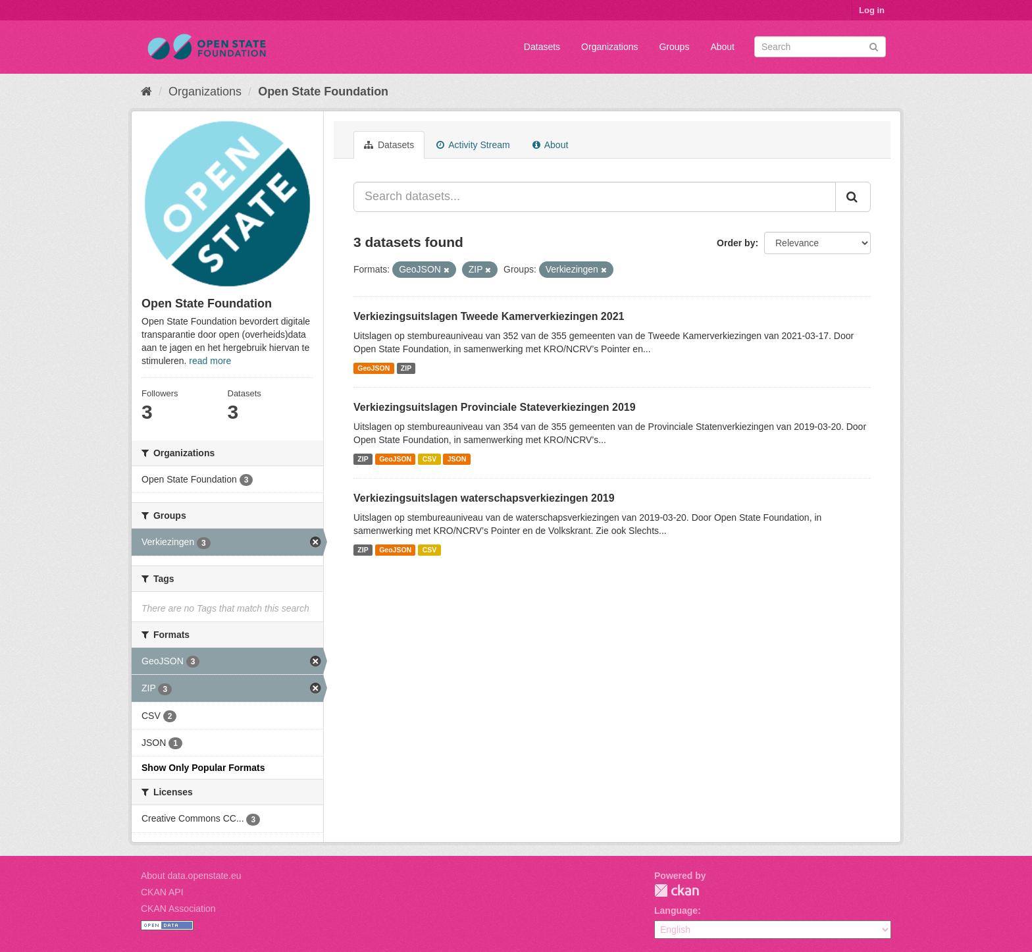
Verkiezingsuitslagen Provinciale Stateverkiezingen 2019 (494, 407)
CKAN (676, 890)
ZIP (406, 368)
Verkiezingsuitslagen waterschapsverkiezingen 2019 (484, 498)
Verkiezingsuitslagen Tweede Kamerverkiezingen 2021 (488, 316)
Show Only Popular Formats (203, 767)
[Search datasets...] (594, 197)
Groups (674, 46)
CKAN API (162, 892)
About (722, 46)
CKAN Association (178, 908)
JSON (457, 459)
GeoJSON (373, 368)
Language (676, 910)
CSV (430, 459)
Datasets (542, 46)
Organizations (609, 46)
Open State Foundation (323, 91)
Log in (872, 10)
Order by (736, 243)
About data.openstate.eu (191, 875)
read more (210, 361)
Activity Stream (472, 145)
